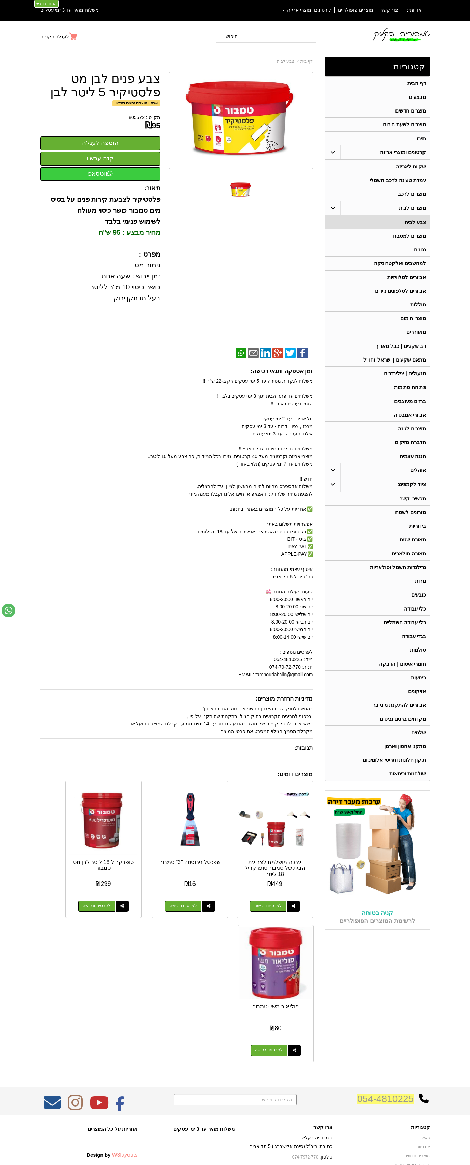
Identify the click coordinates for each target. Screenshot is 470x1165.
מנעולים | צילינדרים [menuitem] (405, 378)
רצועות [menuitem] (418, 688)
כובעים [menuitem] (418, 603)
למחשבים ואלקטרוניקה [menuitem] (400, 266)
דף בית (306, 61)
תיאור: (152, 188)
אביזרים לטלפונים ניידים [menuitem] (400, 294)
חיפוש (232, 36)
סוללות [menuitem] (418, 308)
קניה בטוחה (377, 924)
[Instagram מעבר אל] (75, 986)
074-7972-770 (305, 1036)
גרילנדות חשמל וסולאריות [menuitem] (398, 575)
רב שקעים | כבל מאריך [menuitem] (400, 350)
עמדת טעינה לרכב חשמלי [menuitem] (398, 182)
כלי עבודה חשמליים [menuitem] (404, 631)
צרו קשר (322, 1006)
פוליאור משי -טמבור (70, 849)
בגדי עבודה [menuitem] (414, 646)
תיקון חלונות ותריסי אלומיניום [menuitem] (394, 772)
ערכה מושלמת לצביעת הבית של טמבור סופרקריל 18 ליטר (283, 855)
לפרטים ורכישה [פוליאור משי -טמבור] (63, 890)
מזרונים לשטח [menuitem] (410, 519)
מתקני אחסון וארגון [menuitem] (405, 758)
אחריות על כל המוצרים (113, 1008)
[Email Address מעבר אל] (52, 986)
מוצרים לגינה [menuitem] (412, 434)
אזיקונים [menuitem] (417, 702)
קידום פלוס (224, 1153)
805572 (137, 117)
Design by (111, 1034)
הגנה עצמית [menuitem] (413, 463)
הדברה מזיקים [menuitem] (410, 448)
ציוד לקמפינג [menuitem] (412, 491)
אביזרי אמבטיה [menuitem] (410, 420)
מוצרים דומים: (295, 774)
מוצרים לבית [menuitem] (412, 210)
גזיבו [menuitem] (421, 139)
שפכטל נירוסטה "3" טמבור (212, 849)
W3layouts (124, 1034)
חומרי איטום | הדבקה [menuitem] (402, 674)
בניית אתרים (206, 1153)
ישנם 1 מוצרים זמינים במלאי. (136, 103)
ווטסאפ (100, 173)
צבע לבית (285, 61)
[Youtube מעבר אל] (99, 986)
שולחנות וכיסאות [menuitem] (407, 786)
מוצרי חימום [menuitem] (413, 322)
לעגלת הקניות (54, 36)
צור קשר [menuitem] (389, 10)
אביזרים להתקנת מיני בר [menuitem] (399, 716)
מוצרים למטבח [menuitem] (409, 238)
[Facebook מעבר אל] (120, 986)
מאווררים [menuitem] (416, 336)
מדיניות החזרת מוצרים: (284, 698)
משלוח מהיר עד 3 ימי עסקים (69, 10)
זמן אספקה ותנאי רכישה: (282, 371)
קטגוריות (409, 66)
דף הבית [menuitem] (416, 83)
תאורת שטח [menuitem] (413, 547)
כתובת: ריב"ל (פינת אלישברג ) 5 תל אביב (291, 1025)
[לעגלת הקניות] (59, 36)
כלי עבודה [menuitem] (415, 617)
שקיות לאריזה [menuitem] (411, 168)
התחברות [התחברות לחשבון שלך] (46, 3)
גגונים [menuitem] (420, 252)
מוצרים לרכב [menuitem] (412, 196)
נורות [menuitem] (420, 589)
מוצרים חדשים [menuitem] (410, 111)
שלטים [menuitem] (418, 744)
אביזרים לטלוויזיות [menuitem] (406, 280)
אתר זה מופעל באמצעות (235, 1153)
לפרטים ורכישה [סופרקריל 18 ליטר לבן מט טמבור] (134, 890)
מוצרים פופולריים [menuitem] (355, 10)
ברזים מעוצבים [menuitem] (410, 406)
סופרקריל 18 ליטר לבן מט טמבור (141, 849)
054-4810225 (385, 977)
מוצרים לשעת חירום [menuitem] (404, 125)
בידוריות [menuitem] (417, 533)
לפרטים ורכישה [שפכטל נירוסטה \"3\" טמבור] (205, 890)
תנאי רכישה (322, 1045)
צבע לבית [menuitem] (415, 224)
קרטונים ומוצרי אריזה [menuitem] (306, 10)
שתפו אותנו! (322, 1062)
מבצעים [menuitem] (417, 97)
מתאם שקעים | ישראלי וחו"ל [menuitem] (394, 364)
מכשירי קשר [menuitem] (413, 505)
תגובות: (303, 748)
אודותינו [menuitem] (413, 10)
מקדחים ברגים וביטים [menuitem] (402, 730)
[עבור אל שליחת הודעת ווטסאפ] (8, 610)
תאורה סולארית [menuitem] (409, 561)
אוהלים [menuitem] (418, 477)
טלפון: (326, 1035)
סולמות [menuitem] (418, 660)
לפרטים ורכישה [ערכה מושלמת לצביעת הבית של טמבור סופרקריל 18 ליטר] (276, 890)
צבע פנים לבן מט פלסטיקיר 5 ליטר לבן (105, 85)
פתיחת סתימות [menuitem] (410, 392)
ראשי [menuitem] (425, 1017)
